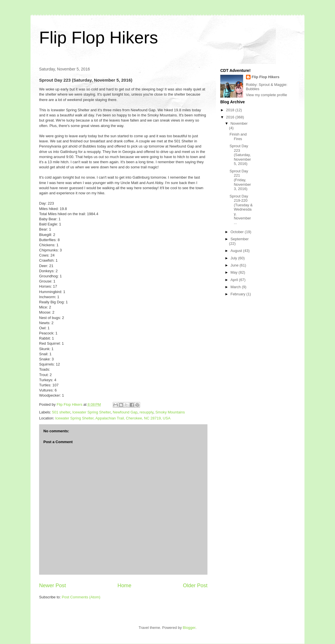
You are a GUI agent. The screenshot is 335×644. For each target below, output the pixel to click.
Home (125, 585)
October (238, 232)
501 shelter (61, 412)
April (235, 280)
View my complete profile (266, 95)
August (237, 251)
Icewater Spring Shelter (91, 412)
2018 (230, 110)
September (240, 239)
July (234, 258)
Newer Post (52, 585)
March (236, 287)
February (239, 294)
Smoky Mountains (170, 412)
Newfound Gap (125, 412)
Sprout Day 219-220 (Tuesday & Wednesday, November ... (241, 209)
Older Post (195, 585)
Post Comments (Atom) (81, 597)
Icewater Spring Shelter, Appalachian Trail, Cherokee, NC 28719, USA (112, 418)
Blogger (189, 627)
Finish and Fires (238, 136)
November (239, 123)
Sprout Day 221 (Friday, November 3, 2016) (240, 180)
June (235, 265)
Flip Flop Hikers (98, 37)
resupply (146, 412)
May (235, 272)
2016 (230, 117)
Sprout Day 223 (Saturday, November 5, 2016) (240, 155)
